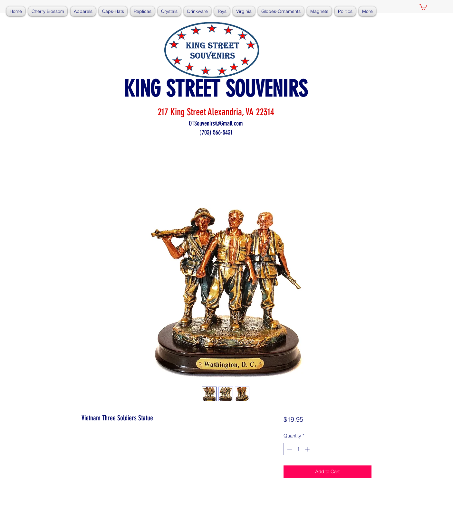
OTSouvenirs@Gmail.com (216, 123)
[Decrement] (288, 449)
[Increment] (308, 449)
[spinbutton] (298, 449)
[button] (423, 6)
